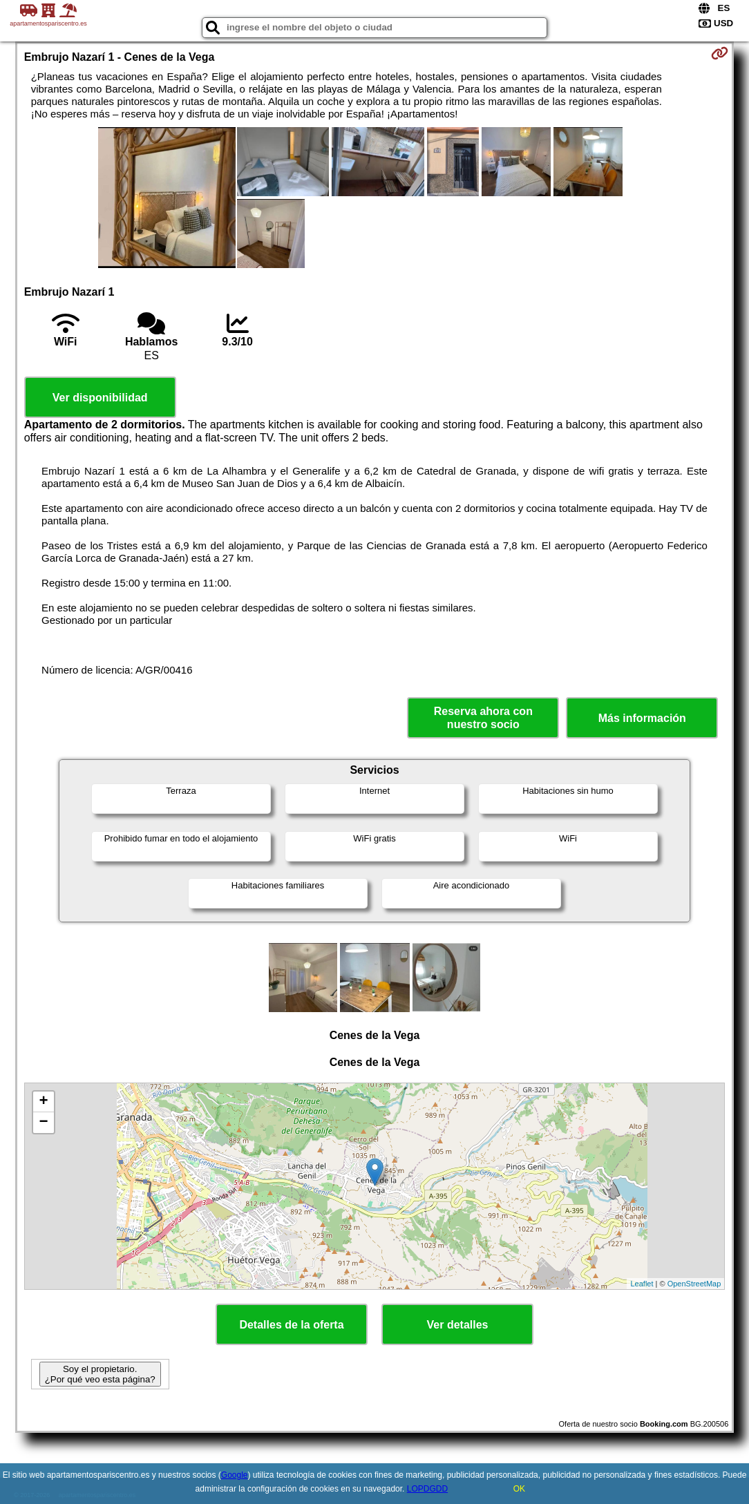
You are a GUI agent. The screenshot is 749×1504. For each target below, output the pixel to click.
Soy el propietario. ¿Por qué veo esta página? (100, 1374)
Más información (642, 718)
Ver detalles (458, 1325)
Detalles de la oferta (291, 1325)
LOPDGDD (427, 1489)
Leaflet (641, 1283)
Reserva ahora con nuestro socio (483, 717)
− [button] (43, 1122)
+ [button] (43, 1102)
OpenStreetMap (694, 1283)
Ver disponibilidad (100, 397)
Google (234, 1475)
